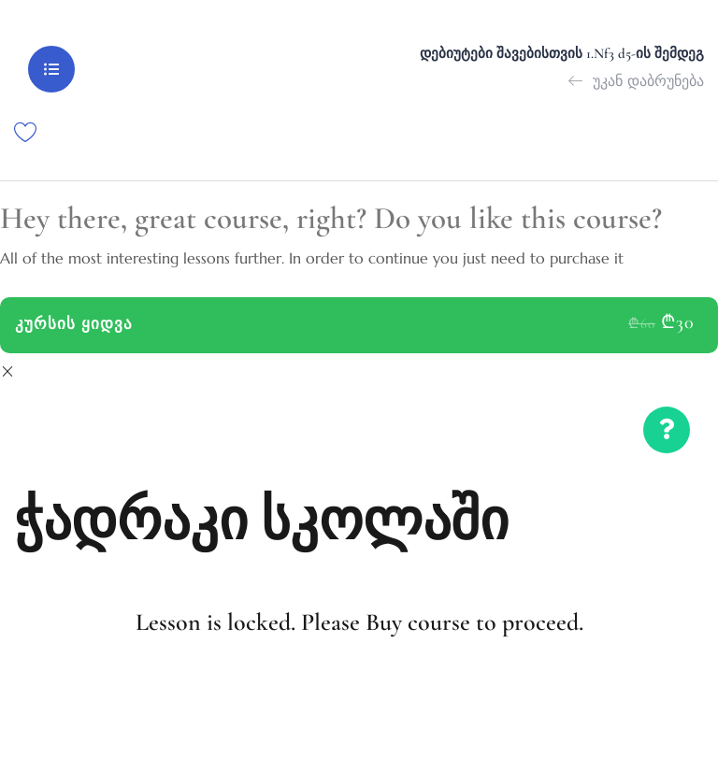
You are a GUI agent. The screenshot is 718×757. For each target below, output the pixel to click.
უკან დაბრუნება (636, 80)
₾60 (641, 323)
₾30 (678, 322)
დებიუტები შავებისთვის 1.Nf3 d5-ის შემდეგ (562, 53)
